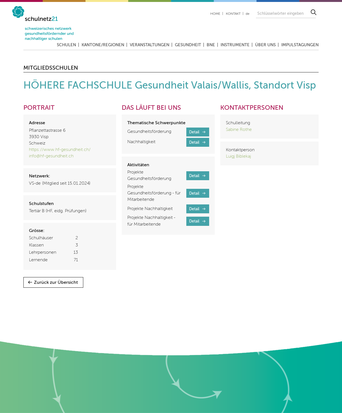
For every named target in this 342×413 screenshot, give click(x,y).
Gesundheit (188, 45)
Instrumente (235, 45)
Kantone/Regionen (103, 45)
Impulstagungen (300, 45)
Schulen (66, 45)
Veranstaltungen (149, 45)
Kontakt (233, 14)
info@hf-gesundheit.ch (51, 156)
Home (215, 14)
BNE (211, 45)
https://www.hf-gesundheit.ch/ (60, 150)
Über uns (265, 45)
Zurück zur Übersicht (56, 282)
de (248, 14)
